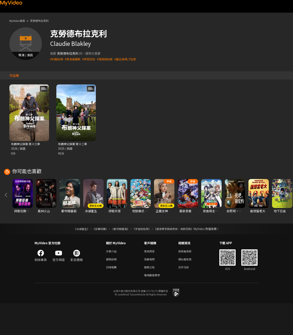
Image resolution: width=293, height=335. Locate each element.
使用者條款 (188, 281)
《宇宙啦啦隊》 (142, 258)
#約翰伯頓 (57, 59)
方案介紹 (112, 281)
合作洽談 (187, 298)
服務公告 (150, 298)
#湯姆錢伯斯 (107, 59)
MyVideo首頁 (18, 21)
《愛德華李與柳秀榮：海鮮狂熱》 (176, 258)
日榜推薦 (112, 298)
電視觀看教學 (153, 307)
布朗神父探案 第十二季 (73, 144)
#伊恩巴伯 (91, 59)
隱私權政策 (188, 289)
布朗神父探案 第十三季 (26, 144)
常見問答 (150, 281)
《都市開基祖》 (119, 258)
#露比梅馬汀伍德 (129, 59)
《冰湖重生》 (77, 258)
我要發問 (150, 289)
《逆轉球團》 (97, 258)
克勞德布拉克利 (43, 21)
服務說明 (112, 289)
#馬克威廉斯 (74, 59)
